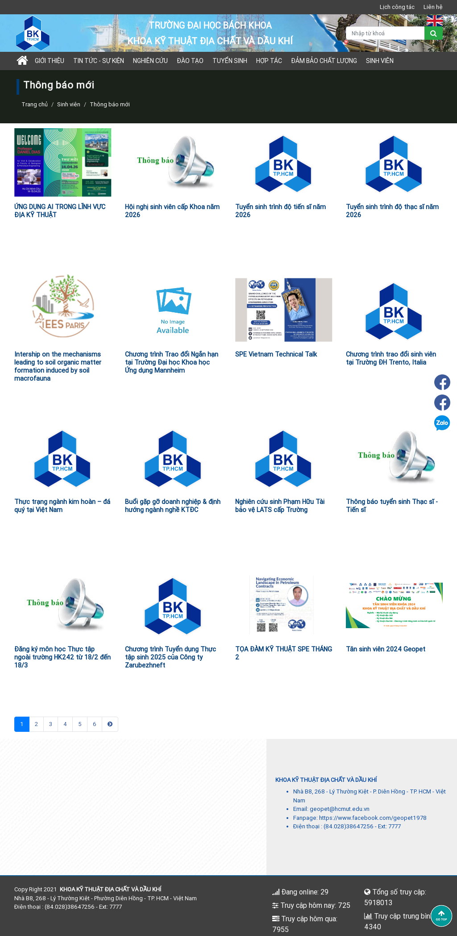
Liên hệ (433, 7)
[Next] (110, 724)
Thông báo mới (110, 104)
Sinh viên (380, 61)
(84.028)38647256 (349, 826)
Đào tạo (190, 61)
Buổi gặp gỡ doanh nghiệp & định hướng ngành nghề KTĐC (172, 506)
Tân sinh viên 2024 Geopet (385, 649)
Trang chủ (34, 104)
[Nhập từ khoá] (385, 33)
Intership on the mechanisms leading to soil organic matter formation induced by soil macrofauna (57, 366)
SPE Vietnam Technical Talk (276, 354)
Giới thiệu (49, 61)
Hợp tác (269, 61)
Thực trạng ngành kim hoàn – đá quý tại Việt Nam (62, 506)
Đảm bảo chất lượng (324, 61)
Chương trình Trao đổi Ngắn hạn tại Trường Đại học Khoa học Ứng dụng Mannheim (171, 362)
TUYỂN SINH (229, 61)
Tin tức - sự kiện (98, 61)
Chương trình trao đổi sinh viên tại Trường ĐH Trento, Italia (391, 358)
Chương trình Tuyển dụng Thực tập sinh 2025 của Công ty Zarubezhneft (170, 657)
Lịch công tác (397, 7)
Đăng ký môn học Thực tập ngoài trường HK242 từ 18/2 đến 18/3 (62, 657)
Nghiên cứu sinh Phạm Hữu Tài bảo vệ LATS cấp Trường (279, 506)
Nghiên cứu (150, 61)
